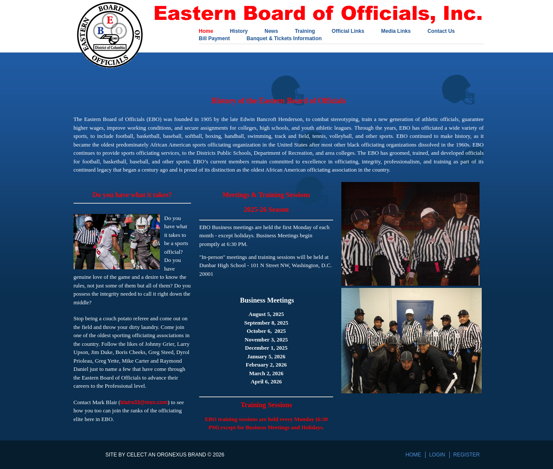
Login (437, 455)
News (271, 31)
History (239, 31)
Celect (137, 455)
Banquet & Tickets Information (284, 38)
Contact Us (440, 31)
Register (466, 455)
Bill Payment (214, 38)
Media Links (396, 31)
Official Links (348, 31)
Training (305, 31)
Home (206, 31)
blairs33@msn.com (144, 402)
